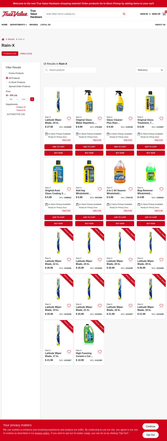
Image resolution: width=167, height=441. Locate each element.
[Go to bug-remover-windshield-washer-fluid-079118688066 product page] (151, 192)
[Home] (3, 39)
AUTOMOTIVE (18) (16, 114)
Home (5, 25)
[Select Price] (32, 99)
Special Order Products (19, 86)
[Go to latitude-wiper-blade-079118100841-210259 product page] (58, 296)
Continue (150, 426)
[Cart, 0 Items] (164, 14)
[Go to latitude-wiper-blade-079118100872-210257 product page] (120, 296)
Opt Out (150, 435)
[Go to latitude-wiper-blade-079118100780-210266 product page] (151, 250)
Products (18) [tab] (10, 53)
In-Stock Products (17, 82)
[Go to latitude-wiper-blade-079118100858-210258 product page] (151, 296)
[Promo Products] (7, 73)
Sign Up (156, 14)
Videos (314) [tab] (26, 53)
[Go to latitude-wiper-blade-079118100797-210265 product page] (120, 250)
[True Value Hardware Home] (15, 14)
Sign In (144, 14)
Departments (17, 25)
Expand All (21, 110)
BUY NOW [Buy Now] (58, 153)
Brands (34, 25)
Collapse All (21, 107)
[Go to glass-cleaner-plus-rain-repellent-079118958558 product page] (120, 122)
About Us (160, 25)
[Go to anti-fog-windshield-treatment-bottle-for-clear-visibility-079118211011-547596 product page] (89, 192)
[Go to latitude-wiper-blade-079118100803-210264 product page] (89, 250)
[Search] (124, 13)
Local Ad (45, 25)
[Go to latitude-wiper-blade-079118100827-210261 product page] (89, 296)
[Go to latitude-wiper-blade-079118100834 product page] (58, 122)
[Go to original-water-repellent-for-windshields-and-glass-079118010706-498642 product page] (58, 192)
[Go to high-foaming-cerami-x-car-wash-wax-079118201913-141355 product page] (89, 343)
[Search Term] (85, 14)
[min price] (11, 99)
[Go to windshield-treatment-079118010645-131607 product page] (151, 122)
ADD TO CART (58, 147)
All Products (14, 78)
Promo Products (16, 73)
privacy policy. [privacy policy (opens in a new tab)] (42, 433)
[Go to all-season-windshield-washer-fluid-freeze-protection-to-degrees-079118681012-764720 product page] (120, 192)
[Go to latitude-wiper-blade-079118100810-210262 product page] (58, 250)
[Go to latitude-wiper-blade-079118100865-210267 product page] (58, 343)
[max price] (23, 99)
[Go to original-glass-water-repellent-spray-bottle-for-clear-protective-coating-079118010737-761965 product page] (89, 122)
